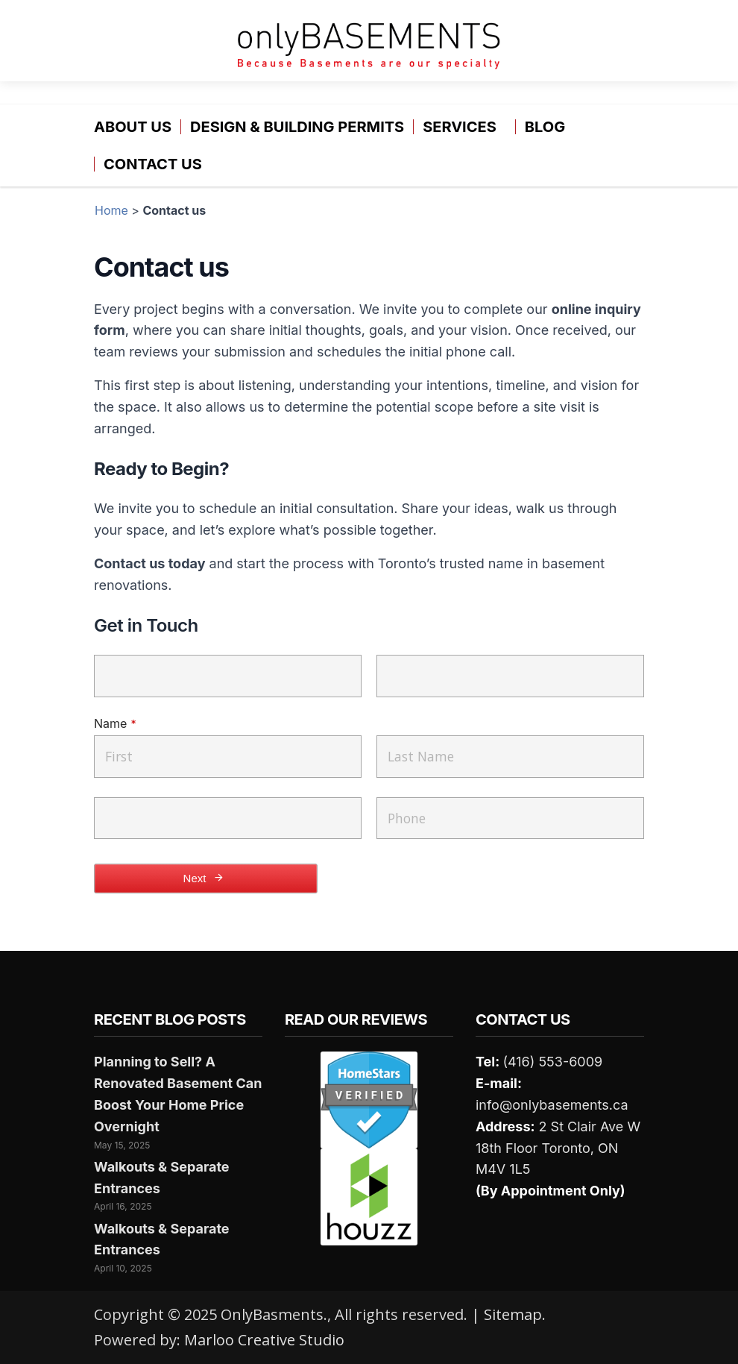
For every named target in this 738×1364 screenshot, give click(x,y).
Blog (545, 126)
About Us (132, 126)
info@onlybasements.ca (552, 1105)
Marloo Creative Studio (264, 1340)
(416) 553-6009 (552, 1061)
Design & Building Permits (297, 126)
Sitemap (513, 1314)
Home (111, 210)
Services (459, 126)
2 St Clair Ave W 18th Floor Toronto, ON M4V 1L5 (558, 1148)
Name (115, 723)
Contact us (153, 164)
